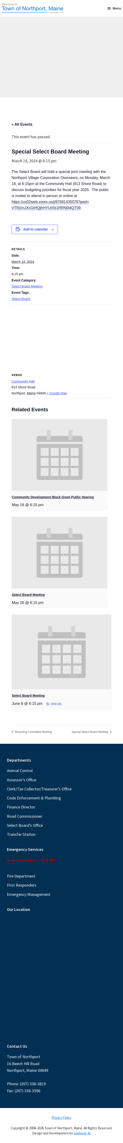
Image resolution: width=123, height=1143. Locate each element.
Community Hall (23, 381)
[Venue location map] (61, 338)
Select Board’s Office (25, 825)
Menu (117, 8)
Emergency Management (28, 894)
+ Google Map (57, 393)
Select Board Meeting (27, 286)
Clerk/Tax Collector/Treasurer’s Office (39, 789)
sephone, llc (82, 1133)
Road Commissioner (24, 816)
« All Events (22, 124)
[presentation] (59, 455)
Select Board (21, 299)
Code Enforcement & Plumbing (34, 798)
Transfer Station (21, 834)
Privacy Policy (61, 1117)
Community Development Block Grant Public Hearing (53, 497)
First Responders (21, 885)
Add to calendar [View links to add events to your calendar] (35, 229)
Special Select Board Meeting (90, 732)
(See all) (56, 704)
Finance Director (21, 807)
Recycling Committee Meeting (33, 732)
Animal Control (20, 770)
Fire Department (21, 876)
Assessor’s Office (21, 779)
